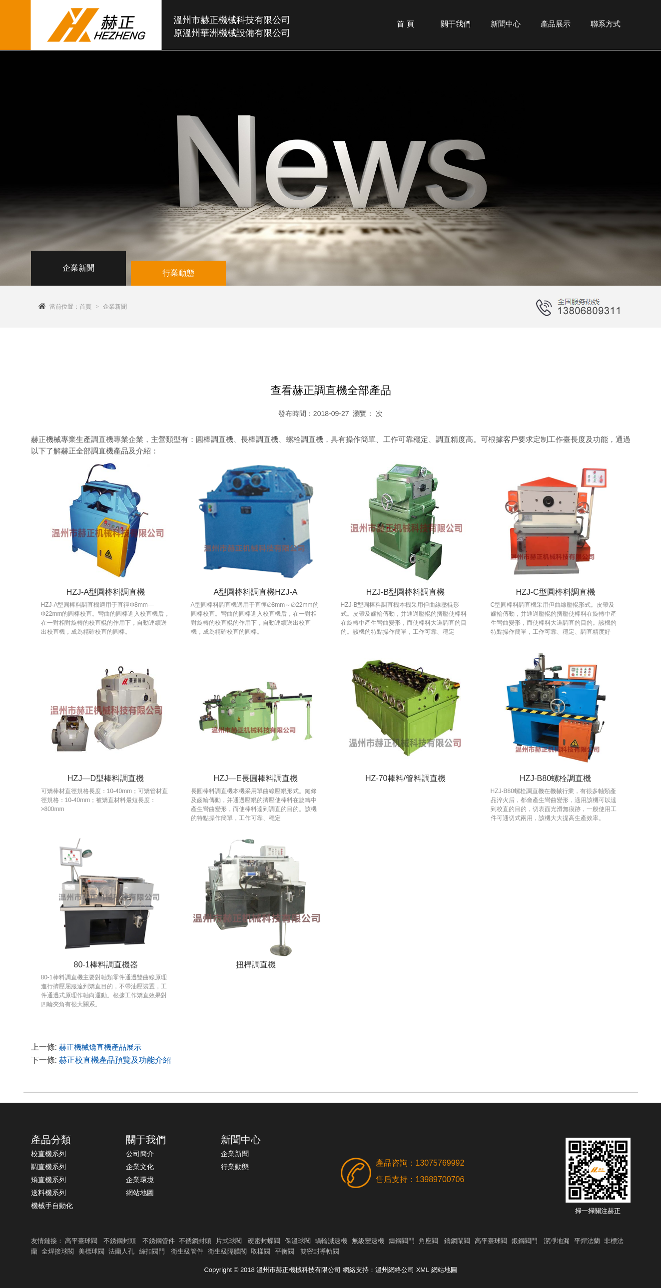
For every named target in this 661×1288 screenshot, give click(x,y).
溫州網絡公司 (394, 1270)
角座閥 (428, 1241)
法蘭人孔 (121, 1251)
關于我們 (456, 23)
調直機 (102, 439)
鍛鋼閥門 (525, 1241)
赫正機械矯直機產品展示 (100, 1047)
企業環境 (140, 1180)
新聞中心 (506, 23)
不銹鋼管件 (158, 1241)
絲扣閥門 (152, 1251)
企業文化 (140, 1167)
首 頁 (405, 23)
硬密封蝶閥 (264, 1241)
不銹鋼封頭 (119, 1241)
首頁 (85, 306)
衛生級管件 (187, 1251)
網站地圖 (140, 1193)
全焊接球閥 (57, 1251)
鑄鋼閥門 (402, 1241)
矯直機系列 (48, 1180)
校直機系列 (48, 1154)
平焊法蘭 (587, 1241)
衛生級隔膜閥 (227, 1251)
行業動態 (235, 1167)
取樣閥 (260, 1251)
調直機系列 (48, 1167)
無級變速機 (368, 1241)
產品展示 (556, 23)
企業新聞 (115, 306)
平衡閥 (284, 1251)
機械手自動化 (52, 1206)
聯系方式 (606, 23)
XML (422, 1270)
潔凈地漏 (557, 1241)
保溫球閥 (298, 1241)
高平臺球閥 (81, 1241)
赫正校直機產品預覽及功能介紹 (115, 1060)
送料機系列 (48, 1193)
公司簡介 (140, 1154)
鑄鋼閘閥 (457, 1241)
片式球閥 (229, 1241)
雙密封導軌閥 (319, 1251)
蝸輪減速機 (331, 1241)
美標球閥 (91, 1251)
